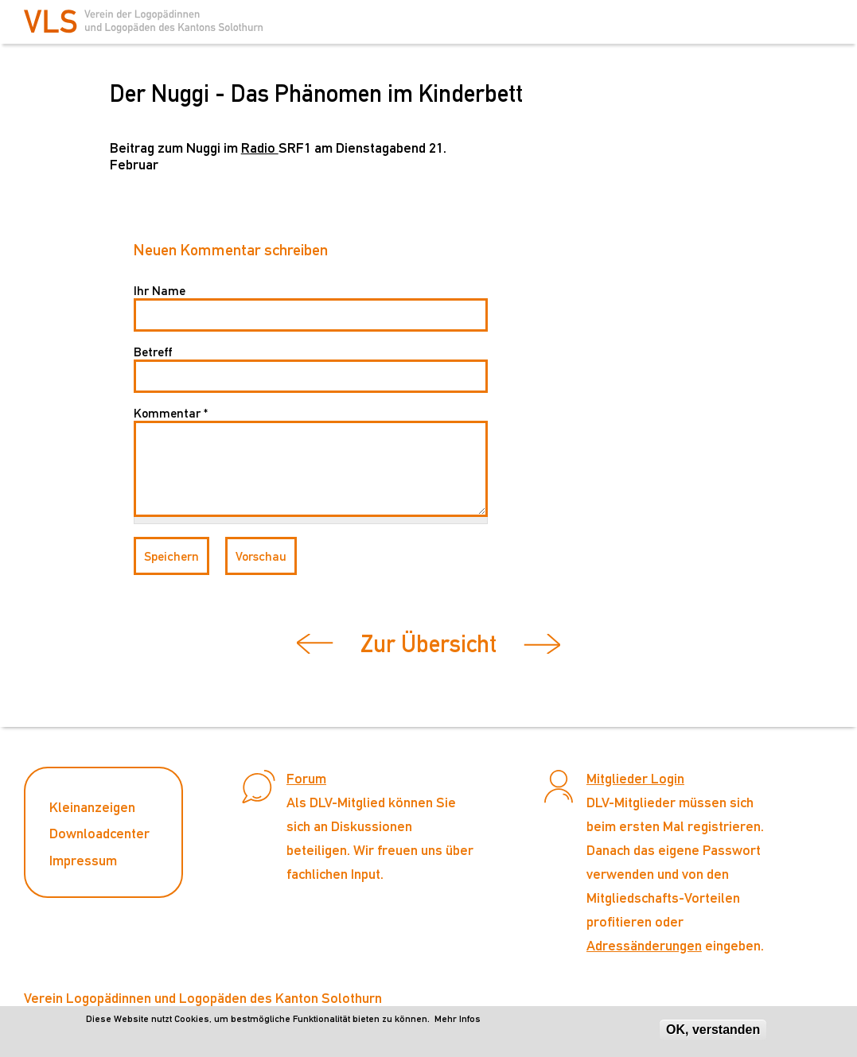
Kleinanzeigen (92, 807)
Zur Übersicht (428, 644)
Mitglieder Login (635, 778)
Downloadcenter (99, 833)
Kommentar (171, 413)
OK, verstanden (713, 1029)
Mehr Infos (457, 1018)
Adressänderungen (644, 945)
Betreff (153, 351)
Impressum (83, 860)
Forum (306, 778)
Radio (260, 147)
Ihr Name (159, 290)
